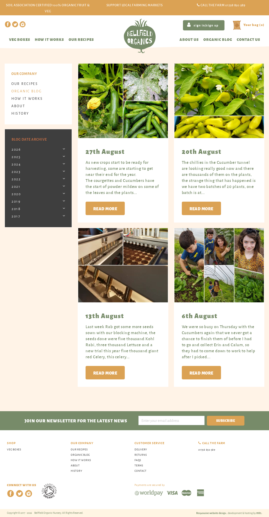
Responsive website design (211, 513)
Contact (140, 470)
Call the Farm (223, 5)
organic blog (26, 91)
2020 (16, 193)
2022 (16, 179)
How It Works (27, 98)
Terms (138, 465)
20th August (201, 151)
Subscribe (225, 420)
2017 (16, 216)
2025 (16, 156)
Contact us (248, 39)
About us (189, 39)
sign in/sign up (202, 24)
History (20, 113)
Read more (105, 208)
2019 (16, 201)
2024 (16, 164)
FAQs (137, 460)
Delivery (140, 449)
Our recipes (81, 39)
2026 (16, 149)
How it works (49, 39)
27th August (105, 151)
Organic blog (217, 39)
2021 (16, 186)
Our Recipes (24, 83)
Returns (140, 454)
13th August (105, 315)
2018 (16, 208)
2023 (16, 171)
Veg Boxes (19, 39)
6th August (200, 315)
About (18, 105)
